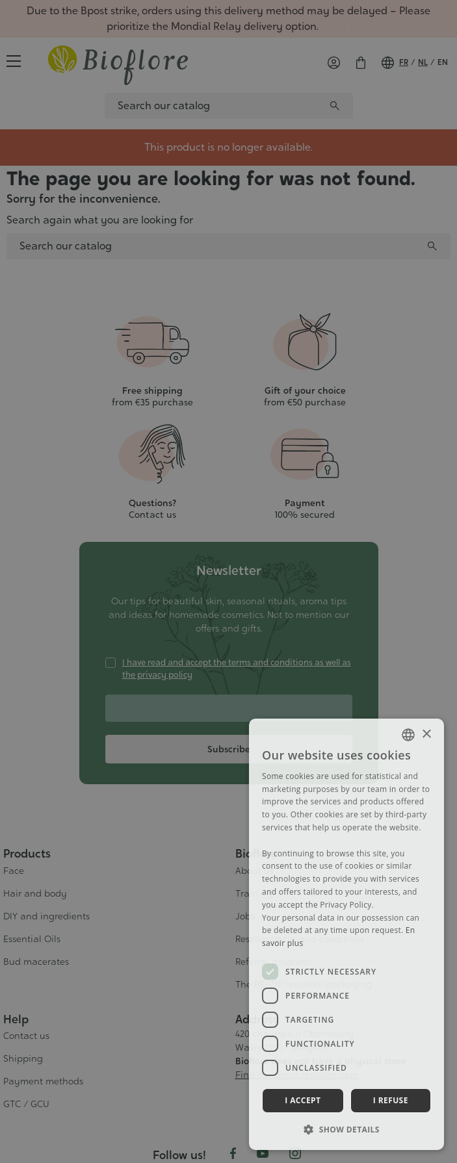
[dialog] (346, 934)
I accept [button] (302, 1100)
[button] (346, 1129)
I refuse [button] (390, 1100)
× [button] (426, 734)
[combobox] (408, 734)
